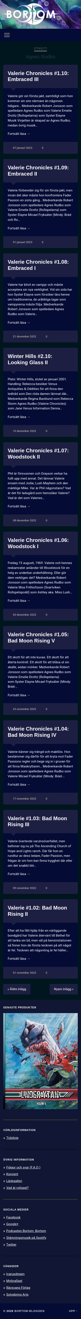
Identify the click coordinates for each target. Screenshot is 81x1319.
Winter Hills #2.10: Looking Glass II (30, 359)
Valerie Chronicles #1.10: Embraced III (38, 76)
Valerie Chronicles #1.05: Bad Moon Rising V (38, 638)
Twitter (11, 1245)
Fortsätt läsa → (19, 134)
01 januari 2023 (22, 242)
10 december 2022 (24, 431)
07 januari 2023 (22, 147)
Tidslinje (12, 1138)
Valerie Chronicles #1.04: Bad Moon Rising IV (38, 732)
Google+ (12, 1224)
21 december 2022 (24, 336)
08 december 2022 (24, 520)
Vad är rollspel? (17, 1188)
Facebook (13, 1217)
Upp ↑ (73, 1311)
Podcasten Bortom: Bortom (26, 1231)
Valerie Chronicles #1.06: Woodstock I (38, 543)
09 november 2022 (24, 888)
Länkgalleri (14, 1181)
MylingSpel (14, 1281)
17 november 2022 (24, 798)
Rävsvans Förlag (18, 1288)
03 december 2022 (24, 614)
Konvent (12, 1174)
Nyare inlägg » (63, 989)
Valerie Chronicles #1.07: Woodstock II (38, 454)
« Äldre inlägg (17, 989)
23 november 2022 (24, 709)
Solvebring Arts (17, 1294)
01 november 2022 (24, 972)
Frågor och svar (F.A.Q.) (23, 1167)
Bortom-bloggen (29, 1311)
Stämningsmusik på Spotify (26, 1238)
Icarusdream (15, 1274)
